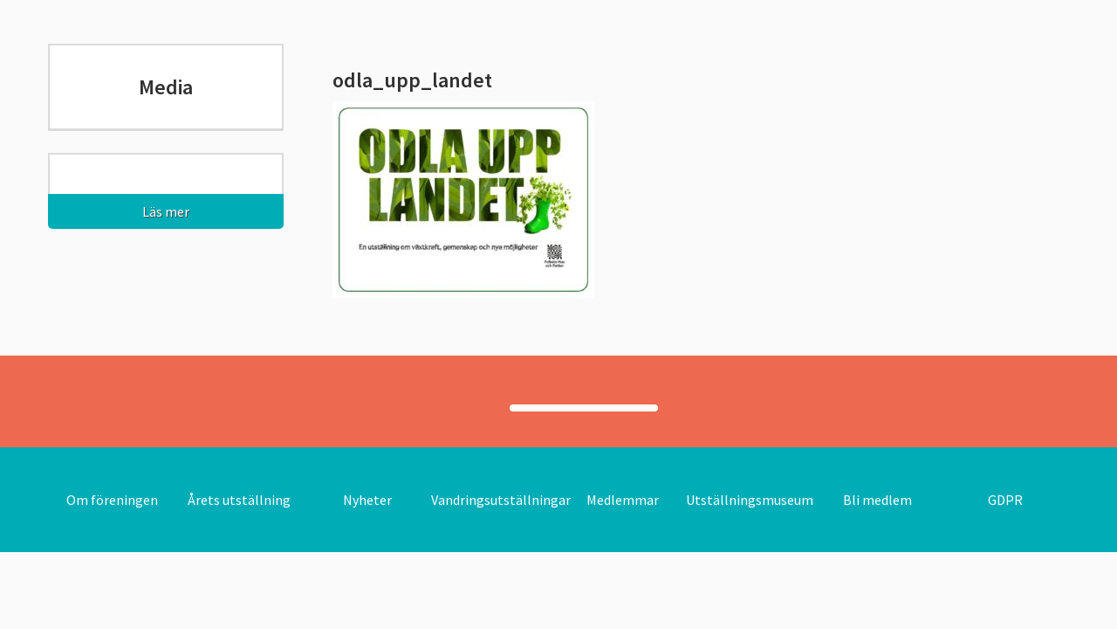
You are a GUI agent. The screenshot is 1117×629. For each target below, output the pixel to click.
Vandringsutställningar (501, 499)
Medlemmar (622, 499)
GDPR (1005, 499)
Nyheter (367, 499)
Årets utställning (239, 499)
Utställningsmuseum (749, 499)
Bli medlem (877, 499)
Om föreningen (112, 499)
